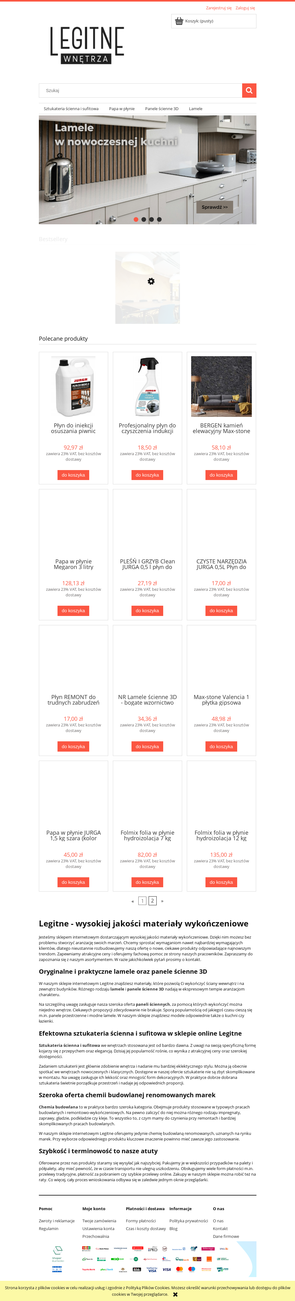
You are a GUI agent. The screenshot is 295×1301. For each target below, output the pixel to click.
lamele (117, 989)
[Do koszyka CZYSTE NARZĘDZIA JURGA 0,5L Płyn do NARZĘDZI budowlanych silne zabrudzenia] (221, 611)
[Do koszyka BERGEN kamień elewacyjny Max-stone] (221, 475)
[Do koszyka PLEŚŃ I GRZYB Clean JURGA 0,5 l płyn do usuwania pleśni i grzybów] (147, 611)
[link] (147, 169)
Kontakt (220, 1228)
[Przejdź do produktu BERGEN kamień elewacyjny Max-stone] (221, 386)
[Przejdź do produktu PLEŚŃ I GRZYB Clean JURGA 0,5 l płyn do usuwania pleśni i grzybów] (147, 523)
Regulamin (48, 1228)
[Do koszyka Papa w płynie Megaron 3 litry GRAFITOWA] (73, 611)
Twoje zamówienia (99, 1221)
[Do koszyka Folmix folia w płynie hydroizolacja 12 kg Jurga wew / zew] (221, 882)
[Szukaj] (249, 90)
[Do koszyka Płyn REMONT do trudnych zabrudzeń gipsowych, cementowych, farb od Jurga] (73, 746)
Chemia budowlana (58, 1107)
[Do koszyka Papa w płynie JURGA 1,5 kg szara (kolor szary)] (73, 882)
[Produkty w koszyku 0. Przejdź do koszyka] (194, 21)
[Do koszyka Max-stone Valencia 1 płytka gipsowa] (221, 746)
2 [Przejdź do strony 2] (152, 901)
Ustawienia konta (98, 1228)
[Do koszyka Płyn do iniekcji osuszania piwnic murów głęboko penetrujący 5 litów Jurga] (73, 475)
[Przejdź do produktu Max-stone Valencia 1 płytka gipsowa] (221, 658)
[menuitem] (71, 108)
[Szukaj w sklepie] (141, 90)
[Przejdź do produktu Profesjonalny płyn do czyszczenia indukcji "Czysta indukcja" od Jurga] (147, 386)
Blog (173, 1228)
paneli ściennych (153, 1004)
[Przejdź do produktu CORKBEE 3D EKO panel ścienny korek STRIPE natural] (147, 311)
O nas (218, 1221)
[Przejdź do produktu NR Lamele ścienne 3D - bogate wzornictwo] (147, 658)
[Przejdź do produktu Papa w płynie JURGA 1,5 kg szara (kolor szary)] (73, 794)
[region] (147, 169)
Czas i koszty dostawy (146, 1228)
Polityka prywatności (188, 1221)
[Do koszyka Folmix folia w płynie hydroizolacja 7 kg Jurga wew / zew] (147, 882)
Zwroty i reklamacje (57, 1221)
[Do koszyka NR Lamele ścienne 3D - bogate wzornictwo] (147, 746)
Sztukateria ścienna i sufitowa (69, 1045)
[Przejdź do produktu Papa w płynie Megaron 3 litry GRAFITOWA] (73, 523)
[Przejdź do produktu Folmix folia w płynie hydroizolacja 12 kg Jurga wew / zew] (221, 794)
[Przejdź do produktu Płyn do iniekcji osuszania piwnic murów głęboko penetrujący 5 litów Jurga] (73, 386)
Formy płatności (141, 1221)
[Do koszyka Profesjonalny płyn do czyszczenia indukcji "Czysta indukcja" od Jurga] (147, 475)
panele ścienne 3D (145, 989)
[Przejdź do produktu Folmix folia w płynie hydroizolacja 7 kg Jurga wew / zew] (147, 794)
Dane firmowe (226, 1236)
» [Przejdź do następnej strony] (162, 901)
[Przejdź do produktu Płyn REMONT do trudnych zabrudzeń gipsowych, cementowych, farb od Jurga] (73, 658)
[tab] (136, 219)
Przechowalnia (95, 1236)
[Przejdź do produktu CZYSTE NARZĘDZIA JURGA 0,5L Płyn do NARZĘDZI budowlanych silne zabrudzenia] (221, 523)
